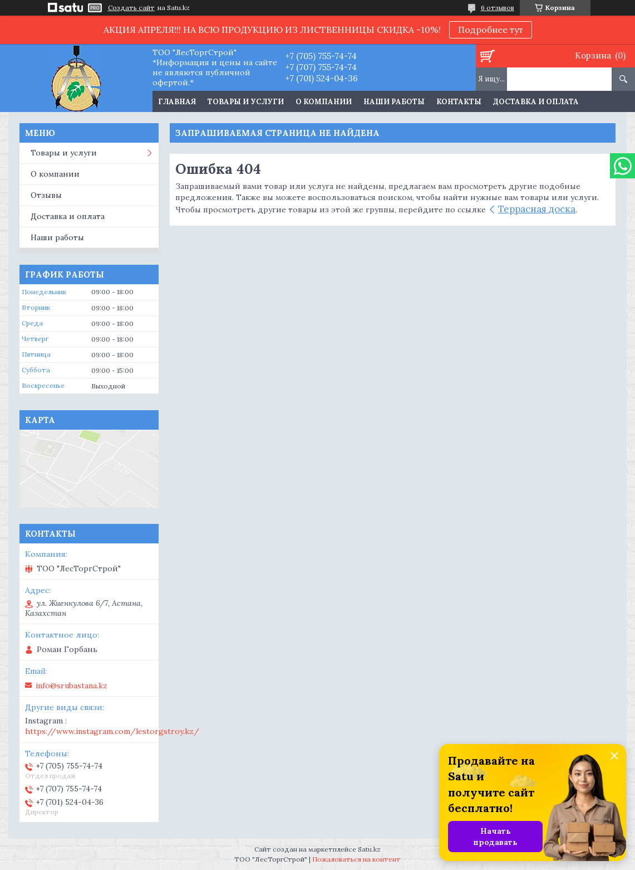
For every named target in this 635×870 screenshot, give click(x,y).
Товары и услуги (246, 101)
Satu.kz (369, 849)
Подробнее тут (490, 29)
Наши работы (394, 101)
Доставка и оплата (536, 101)
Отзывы (46, 195)
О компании (324, 101)
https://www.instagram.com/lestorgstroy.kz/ (112, 731)
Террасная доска (536, 209)
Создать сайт (131, 8)
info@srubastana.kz (71, 686)
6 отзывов (497, 7)
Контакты (458, 101)
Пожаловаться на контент (356, 859)
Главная (177, 101)
